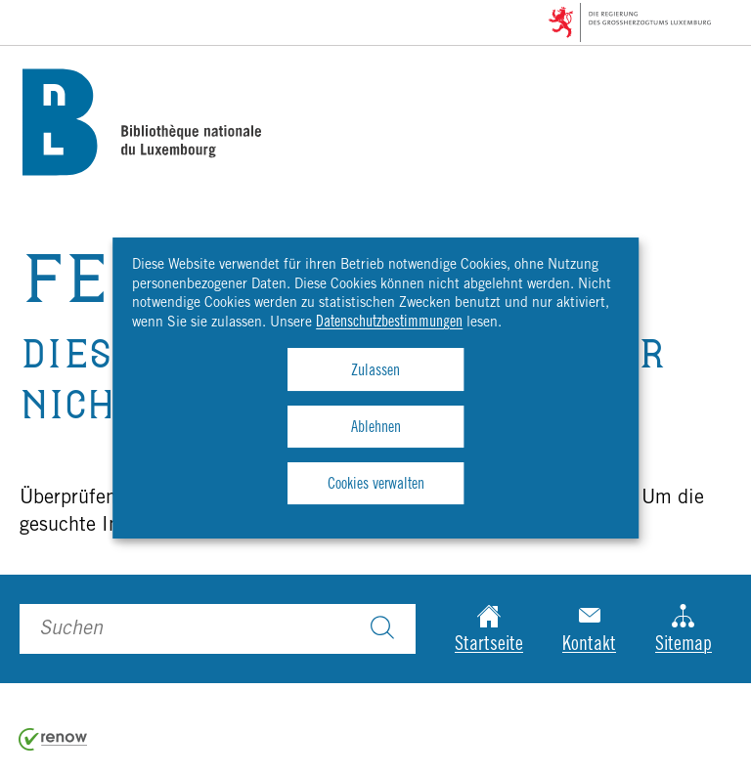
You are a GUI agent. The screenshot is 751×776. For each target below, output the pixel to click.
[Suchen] (382, 629)
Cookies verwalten (376, 485)
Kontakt (589, 630)
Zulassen (375, 371)
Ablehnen (376, 428)
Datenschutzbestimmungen (389, 322)
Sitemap (683, 630)
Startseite (489, 630)
